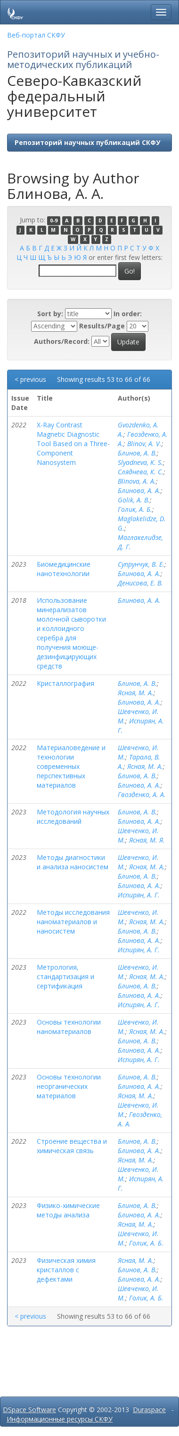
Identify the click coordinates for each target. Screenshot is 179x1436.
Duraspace (149, 1409)
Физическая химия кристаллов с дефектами (66, 1270)
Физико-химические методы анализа (68, 1210)
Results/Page (102, 325)
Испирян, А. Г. (139, 894)
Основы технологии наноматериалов (69, 1027)
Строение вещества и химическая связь (72, 1146)
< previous (30, 379)
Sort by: (50, 313)
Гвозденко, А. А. (142, 794)
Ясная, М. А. (136, 692)
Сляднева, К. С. (140, 471)
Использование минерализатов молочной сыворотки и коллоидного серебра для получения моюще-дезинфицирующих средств (71, 633)
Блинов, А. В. (137, 452)
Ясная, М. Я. (147, 840)
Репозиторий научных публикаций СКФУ (87, 142)
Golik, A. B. (134, 499)
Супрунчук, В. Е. (141, 564)
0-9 (53, 220)
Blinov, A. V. (144, 443)
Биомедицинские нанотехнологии (63, 569)
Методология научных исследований (73, 816)
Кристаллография (65, 683)
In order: (128, 313)
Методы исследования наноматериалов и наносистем (73, 921)
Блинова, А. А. (139, 490)
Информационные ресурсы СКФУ (60, 1418)
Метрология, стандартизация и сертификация (65, 976)
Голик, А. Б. (135, 509)
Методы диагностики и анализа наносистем (72, 862)
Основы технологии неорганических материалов (69, 1086)
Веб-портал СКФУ (36, 34)
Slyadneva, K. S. (140, 462)
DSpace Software (29, 1409)
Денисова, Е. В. (140, 582)
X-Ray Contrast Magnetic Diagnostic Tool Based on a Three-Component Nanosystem (73, 443)
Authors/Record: (62, 341)
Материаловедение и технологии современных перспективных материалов (71, 766)
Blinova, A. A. (137, 481)
